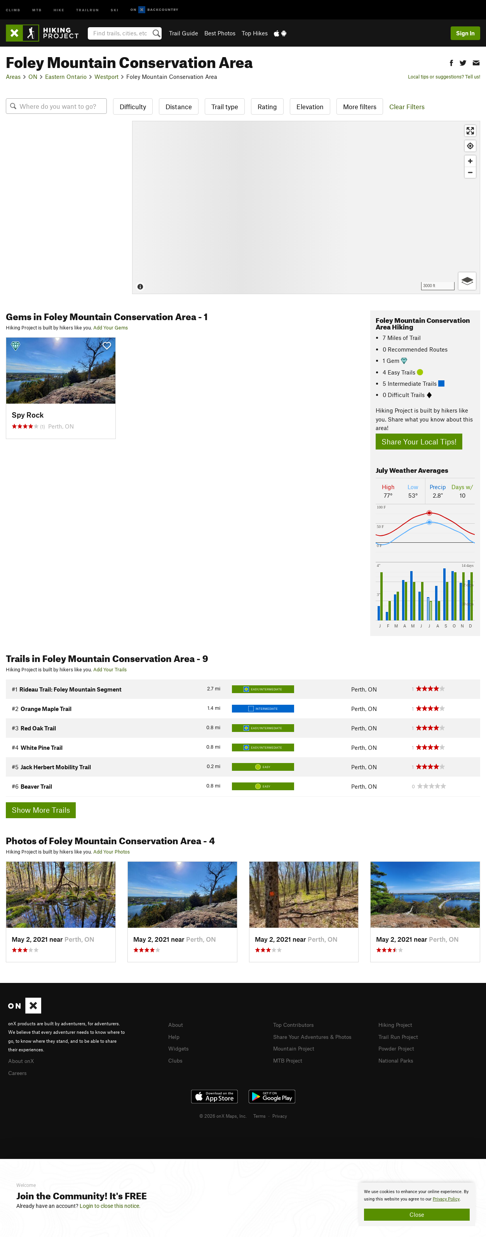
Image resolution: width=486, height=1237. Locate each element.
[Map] (306, 207)
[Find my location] (470, 146)
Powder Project (398, 1047)
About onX (22, 1060)
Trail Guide (183, 33)
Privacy (279, 1114)
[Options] (467, 281)
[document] (417, 1204)
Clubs (176, 1059)
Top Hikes (255, 33)
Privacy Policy (446, 1199)
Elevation (310, 106)
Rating (267, 106)
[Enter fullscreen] (470, 130)
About (176, 1024)
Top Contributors (295, 1024)
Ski (115, 9)
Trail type (224, 106)
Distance (178, 106)
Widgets (179, 1047)
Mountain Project (295, 1047)
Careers (18, 1071)
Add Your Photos (111, 851)
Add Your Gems (110, 327)
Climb (13, 9)
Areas (13, 76)
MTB (37, 9)
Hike (59, 9)
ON (32, 76)
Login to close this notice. (110, 1206)
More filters (359, 106)
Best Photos (219, 33)
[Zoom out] (470, 172)
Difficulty (133, 106)
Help (174, 1036)
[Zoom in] (470, 161)
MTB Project (289, 1059)
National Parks (397, 1059)
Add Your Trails (110, 669)
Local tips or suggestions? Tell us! (444, 76)
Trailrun (87, 9)
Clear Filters (407, 106)
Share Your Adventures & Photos (315, 1036)
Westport (106, 76)
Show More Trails (41, 809)
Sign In (465, 33)
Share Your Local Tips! (418, 441)
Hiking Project (396, 1024)
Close (416, 1214)
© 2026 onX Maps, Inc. (223, 1114)
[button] (451, 61)
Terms (259, 1114)
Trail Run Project (400, 1036)
